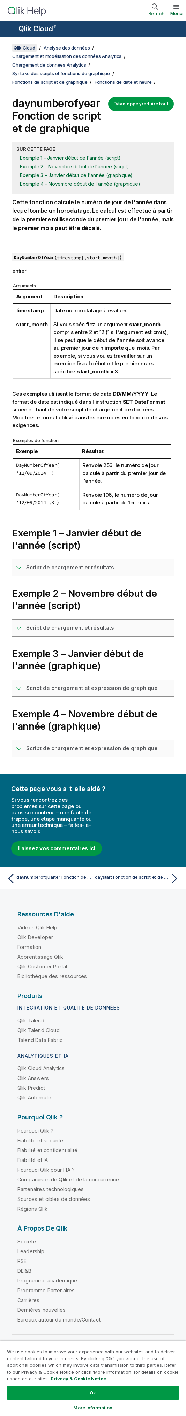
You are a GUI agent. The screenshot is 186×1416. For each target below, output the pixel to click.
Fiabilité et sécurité (40, 1140)
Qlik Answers (33, 1078)
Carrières (28, 1300)
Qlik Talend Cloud (38, 1030)
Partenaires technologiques (50, 1189)
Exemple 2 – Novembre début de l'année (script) (74, 166)
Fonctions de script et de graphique (49, 82)
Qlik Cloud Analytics (41, 1068)
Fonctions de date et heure (123, 82)
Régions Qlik (32, 1209)
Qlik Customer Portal (42, 966)
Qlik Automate (34, 1098)
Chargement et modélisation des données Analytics (66, 56)
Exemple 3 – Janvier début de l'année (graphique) (76, 175)
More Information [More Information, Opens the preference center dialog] (92, 1407)
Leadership (31, 1251)
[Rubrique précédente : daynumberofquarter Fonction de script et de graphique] (48, 878)
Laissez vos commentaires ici (56, 848)
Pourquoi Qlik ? (35, 1131)
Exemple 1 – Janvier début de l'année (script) (70, 158)
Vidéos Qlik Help (37, 927)
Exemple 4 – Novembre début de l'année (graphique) (80, 184)
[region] (93, 1378)
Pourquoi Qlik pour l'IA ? (46, 1170)
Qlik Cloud (37, 28)
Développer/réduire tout (141, 103)
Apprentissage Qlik (40, 957)
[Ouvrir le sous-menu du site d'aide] (10, 29)
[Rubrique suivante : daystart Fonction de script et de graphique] (138, 878)
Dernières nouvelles (41, 1310)
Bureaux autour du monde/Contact (59, 1320)
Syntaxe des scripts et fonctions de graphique (61, 73)
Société (26, 1241)
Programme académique (47, 1281)
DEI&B (24, 1271)
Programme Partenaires (46, 1290)
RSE (22, 1261)
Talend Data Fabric (39, 1040)
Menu (176, 13)
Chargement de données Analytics (49, 65)
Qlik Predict (31, 1088)
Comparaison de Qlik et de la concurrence (68, 1179)
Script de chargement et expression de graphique (92, 688)
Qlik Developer (35, 937)
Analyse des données (67, 48)
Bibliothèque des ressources (52, 976)
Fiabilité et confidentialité (47, 1150)
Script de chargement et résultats (70, 567)
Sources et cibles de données (53, 1199)
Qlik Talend (30, 1020)
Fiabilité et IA (32, 1160)
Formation (29, 947)
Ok (93, 1392)
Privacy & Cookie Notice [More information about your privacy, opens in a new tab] (78, 1378)
